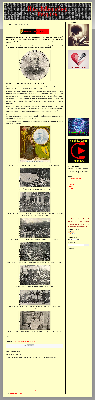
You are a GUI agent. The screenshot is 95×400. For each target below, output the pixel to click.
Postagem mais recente (11, 390)
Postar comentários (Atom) (16, 393)
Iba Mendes (19, 345)
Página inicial (35, 390)
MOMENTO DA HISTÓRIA (25, 347)
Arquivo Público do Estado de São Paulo (24, 341)
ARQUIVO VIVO (15, 347)
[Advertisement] (75, 93)
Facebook (71, 184)
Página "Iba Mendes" (76, 178)
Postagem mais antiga (57, 390)
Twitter (71, 186)
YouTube (71, 188)
